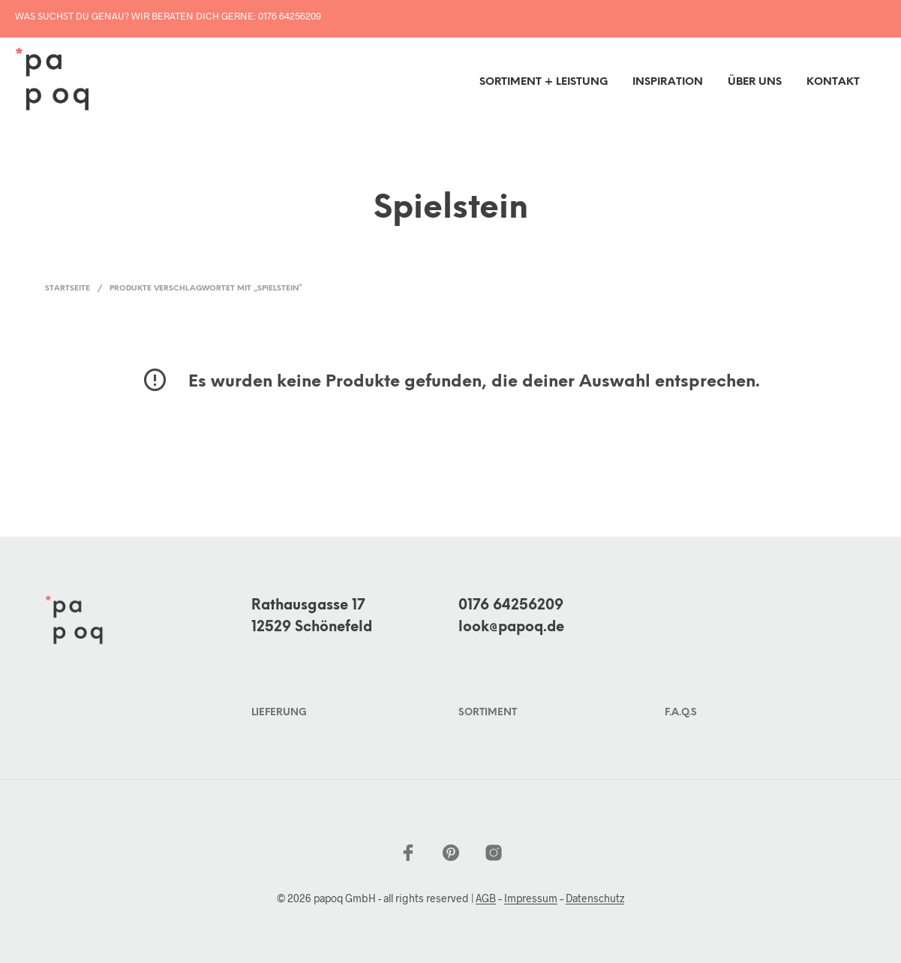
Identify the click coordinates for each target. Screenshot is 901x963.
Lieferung (279, 713)
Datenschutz (595, 898)
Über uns (755, 82)
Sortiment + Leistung (543, 82)
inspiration (667, 82)
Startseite (67, 288)
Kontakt (833, 82)
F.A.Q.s (681, 713)
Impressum (530, 898)
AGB (486, 898)
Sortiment (487, 713)
